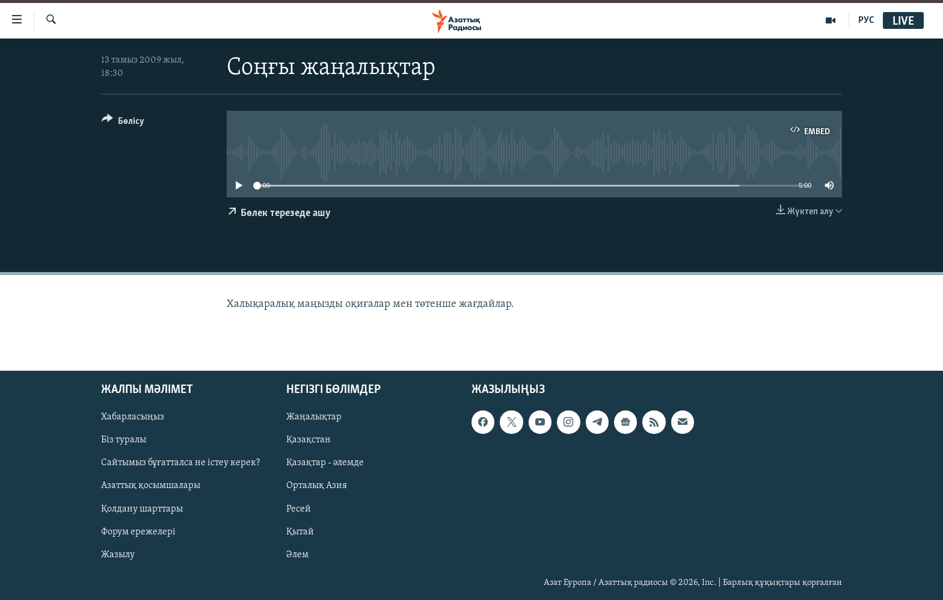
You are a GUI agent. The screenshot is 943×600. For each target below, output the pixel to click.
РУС (866, 20)
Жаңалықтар (314, 417)
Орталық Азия (316, 485)
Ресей (298, 508)
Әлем (297, 554)
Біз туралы (123, 440)
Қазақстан (308, 440)
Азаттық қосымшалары (150, 485)
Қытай (300, 531)
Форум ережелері (138, 531)
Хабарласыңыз (132, 417)
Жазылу (118, 554)
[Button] (123, 123)
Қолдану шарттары (142, 508)
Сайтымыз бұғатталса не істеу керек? (180, 463)
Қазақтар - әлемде (325, 463)
